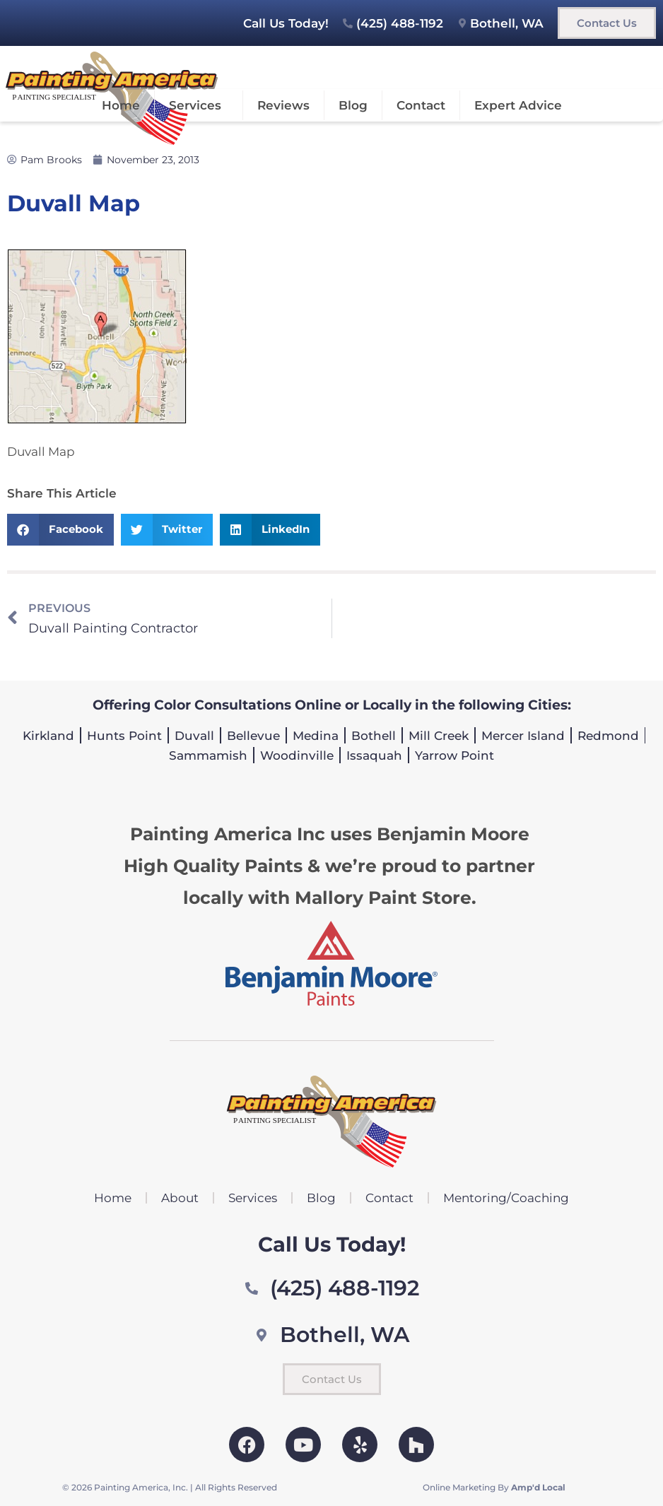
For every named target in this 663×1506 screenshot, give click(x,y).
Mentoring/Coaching (506, 1198)
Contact (421, 105)
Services (198, 105)
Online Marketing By (494, 1487)
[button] (60, 530)
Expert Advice (518, 105)
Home (121, 105)
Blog (353, 105)
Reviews (283, 105)
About (180, 1198)
